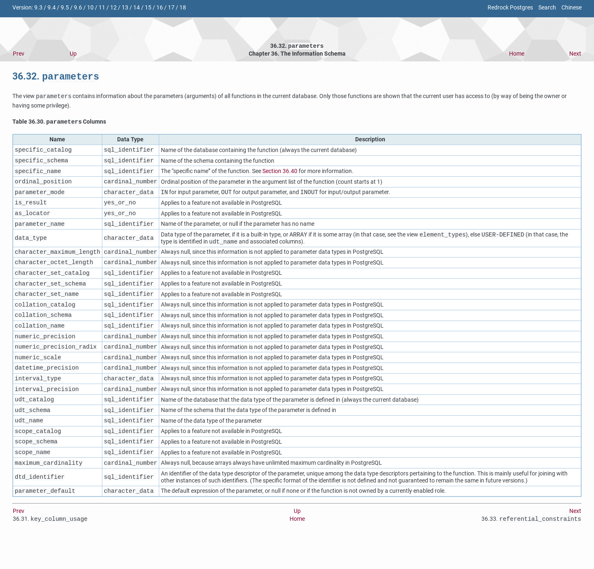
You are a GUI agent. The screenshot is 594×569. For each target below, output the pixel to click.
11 (102, 7)
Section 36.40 (279, 175)
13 (125, 7)
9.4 (51, 7)
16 (159, 7)
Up (73, 54)
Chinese (571, 7)
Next (575, 54)
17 (171, 7)
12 (113, 7)
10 (90, 7)
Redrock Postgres (510, 7)
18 (182, 7)
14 (136, 7)
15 (148, 7)
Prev (18, 54)
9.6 (78, 7)
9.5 (65, 7)
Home (516, 54)
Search (547, 7)
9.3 (38, 7)
